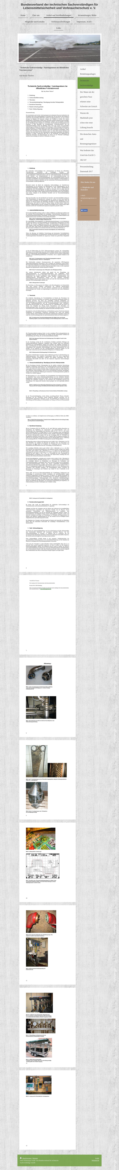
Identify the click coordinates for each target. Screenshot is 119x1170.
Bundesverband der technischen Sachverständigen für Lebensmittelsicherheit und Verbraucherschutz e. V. (59, 6)
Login (97, 1158)
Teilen (84, 210)
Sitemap (35, 1158)
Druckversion (26, 1158)
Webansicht (95, 1160)
